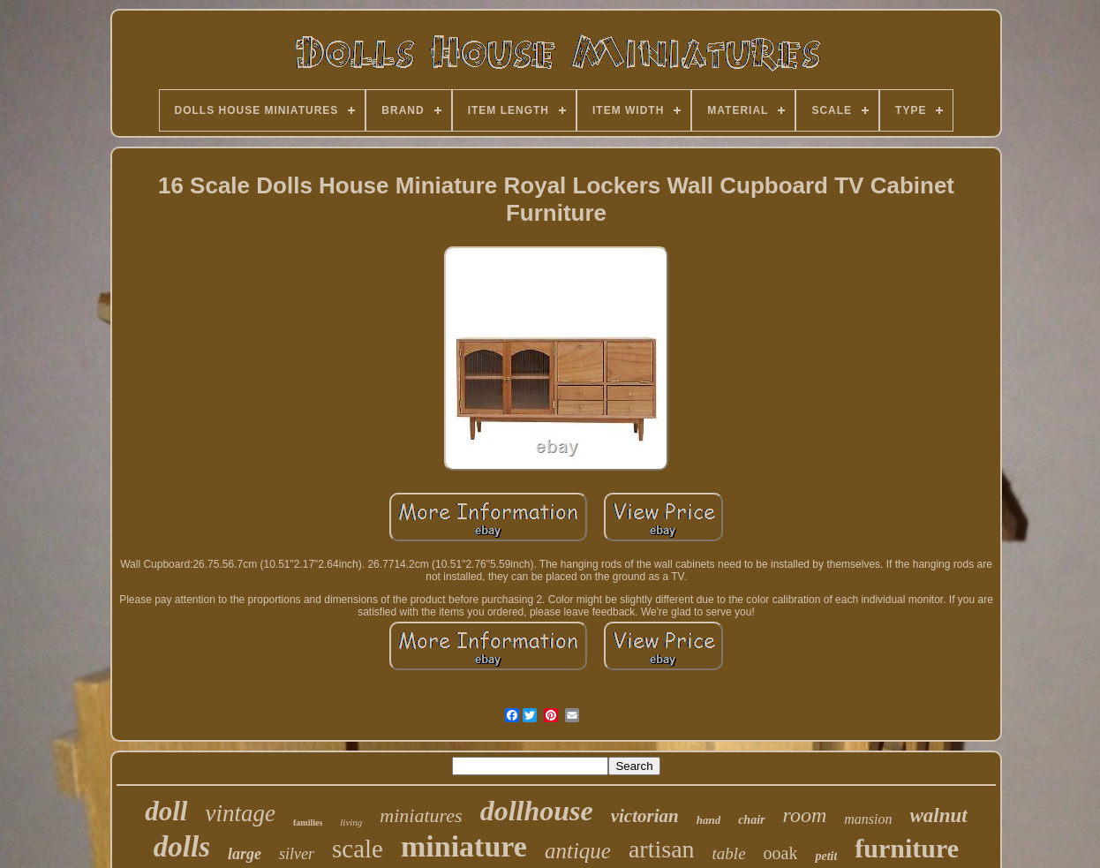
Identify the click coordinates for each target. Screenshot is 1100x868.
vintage (240, 813)
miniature (464, 846)
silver (296, 854)
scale (357, 848)
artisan (662, 849)
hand (708, 819)
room (805, 815)
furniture (907, 848)
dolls (182, 847)
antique (578, 851)
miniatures (421, 815)
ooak (781, 853)
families (307, 822)
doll (166, 811)
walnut (939, 815)
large (244, 854)
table (729, 853)
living (351, 822)
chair (751, 819)
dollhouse (536, 810)
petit (826, 856)
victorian (645, 815)
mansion (868, 818)
